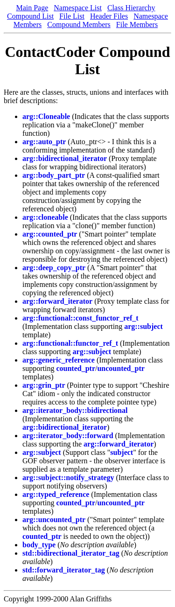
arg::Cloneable (46, 116)
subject (121, 452)
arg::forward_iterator (57, 301)
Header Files (109, 16)
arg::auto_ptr (44, 142)
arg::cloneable (45, 217)
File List (71, 16)
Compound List (30, 16)
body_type (39, 545)
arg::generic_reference (58, 360)
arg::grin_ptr (43, 385)
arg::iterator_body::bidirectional (74, 410)
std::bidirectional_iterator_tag (70, 553)
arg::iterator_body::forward (67, 436)
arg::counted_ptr (49, 234)
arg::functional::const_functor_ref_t (80, 318)
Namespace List (78, 8)
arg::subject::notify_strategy (68, 477)
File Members (137, 24)
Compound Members (79, 24)
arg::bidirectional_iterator (64, 158)
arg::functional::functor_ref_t (70, 343)
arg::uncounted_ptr (53, 519)
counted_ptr (75, 368)
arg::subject (143, 326)
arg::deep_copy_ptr (53, 268)
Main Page (32, 8)
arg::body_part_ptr (53, 175)
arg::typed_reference (55, 494)
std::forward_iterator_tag (63, 570)
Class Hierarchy (131, 8)
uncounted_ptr (120, 368)
